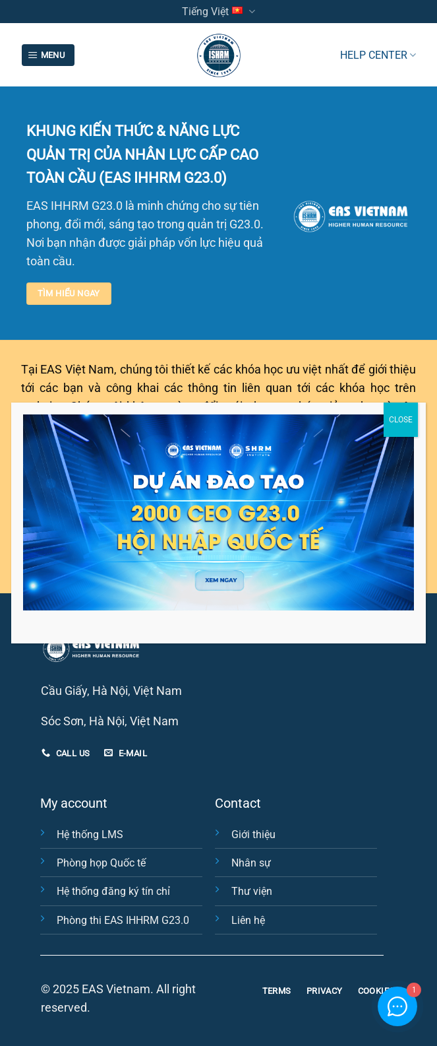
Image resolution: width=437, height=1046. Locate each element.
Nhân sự (251, 863)
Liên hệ (248, 920)
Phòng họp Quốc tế (101, 863)
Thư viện (251, 891)
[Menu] (48, 55)
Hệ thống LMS (90, 834)
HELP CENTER (378, 55)
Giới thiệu (253, 834)
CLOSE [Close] (401, 419)
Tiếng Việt (218, 11)
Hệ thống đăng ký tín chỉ (113, 891)
